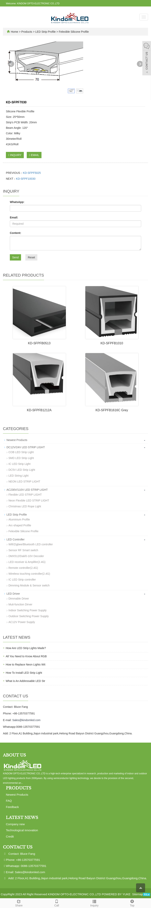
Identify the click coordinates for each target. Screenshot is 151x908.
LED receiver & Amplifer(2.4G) (26, 562)
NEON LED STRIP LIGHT (24, 481)
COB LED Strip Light (21, 452)
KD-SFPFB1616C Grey (112, 410)
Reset (31, 257)
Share (19, 902)
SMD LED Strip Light (21, 458)
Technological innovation (22, 830)
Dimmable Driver (18, 598)
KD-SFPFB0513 (39, 343)
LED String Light (18, 475)
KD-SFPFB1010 (111, 343)
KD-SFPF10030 (25, 178)
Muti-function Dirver (20, 604)
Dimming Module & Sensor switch (29, 585)
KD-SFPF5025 (32, 172)
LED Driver (13, 593)
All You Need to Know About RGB (26, 656)
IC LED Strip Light (19, 463)
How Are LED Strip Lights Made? (26, 648)
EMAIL (34, 155)
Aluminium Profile (19, 519)
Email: (14, 217)
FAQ (9, 800)
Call (57, 902)
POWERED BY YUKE (116, 894)
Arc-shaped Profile (19, 525)
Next (140, 64)
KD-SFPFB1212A (39, 410)
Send (15, 257)
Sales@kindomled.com (26, 720)
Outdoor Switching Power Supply (28, 616)
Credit (10, 836)
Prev (11, 64)
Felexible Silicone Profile (73, 31)
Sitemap (137, 894)
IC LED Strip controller (22, 579)
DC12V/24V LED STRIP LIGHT (25, 447)
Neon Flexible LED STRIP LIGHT (28, 500)
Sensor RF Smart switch (23, 550)
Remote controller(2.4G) (23, 567)
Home (14, 31)
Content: (15, 232)
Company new (15, 824)
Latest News (22, 817)
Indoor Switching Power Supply (27, 610)
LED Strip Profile (45, 31)
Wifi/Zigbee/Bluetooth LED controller (30, 544)
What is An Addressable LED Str (25, 681)
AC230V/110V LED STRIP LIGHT (27, 489)
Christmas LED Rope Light (24, 506)
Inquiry (94, 902)
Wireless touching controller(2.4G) (29, 573)
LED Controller (15, 539)
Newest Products (16, 440)
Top (132, 902)
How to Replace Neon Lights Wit (25, 664)
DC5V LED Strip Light (21, 469)
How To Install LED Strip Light (24, 672)
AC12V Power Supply (21, 622)
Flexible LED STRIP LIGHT (25, 494)
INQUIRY (14, 155)
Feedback (12, 807)
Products (27, 31)
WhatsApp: (17, 202)
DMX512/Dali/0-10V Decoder (26, 556)
